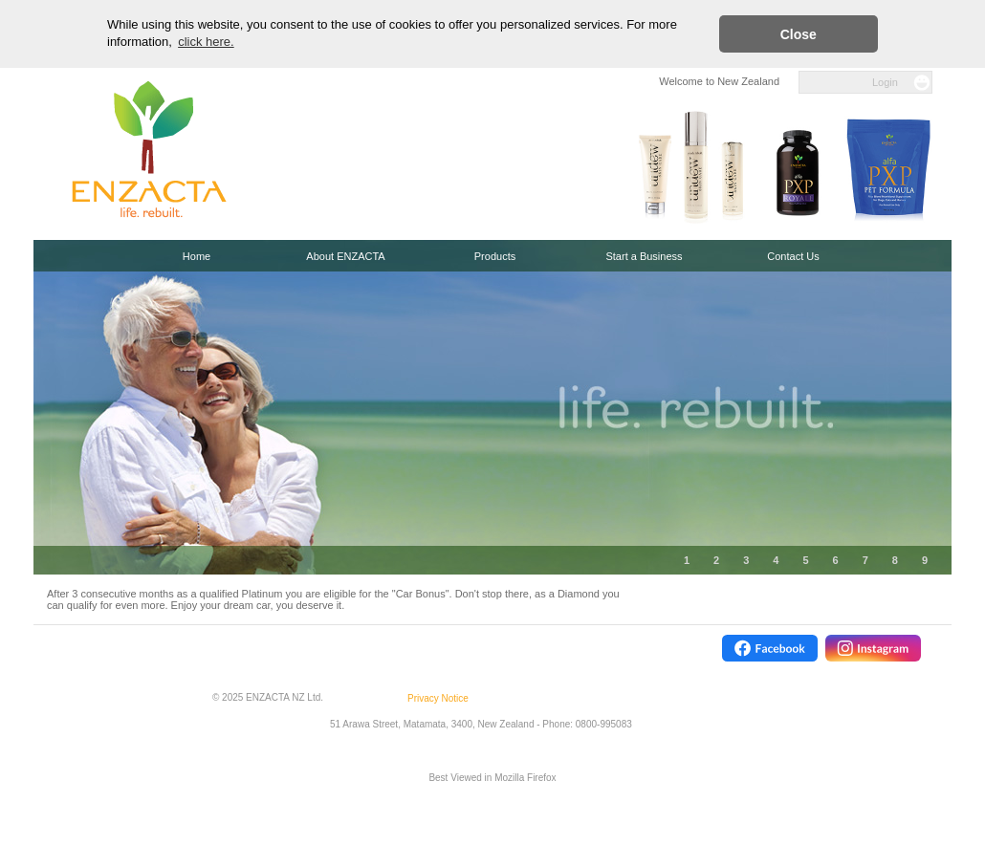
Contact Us (793, 256)
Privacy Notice (438, 698)
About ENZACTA (345, 256)
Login (885, 82)
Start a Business (643, 256)
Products (494, 256)
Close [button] (798, 34)
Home (196, 256)
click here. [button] (206, 41)
